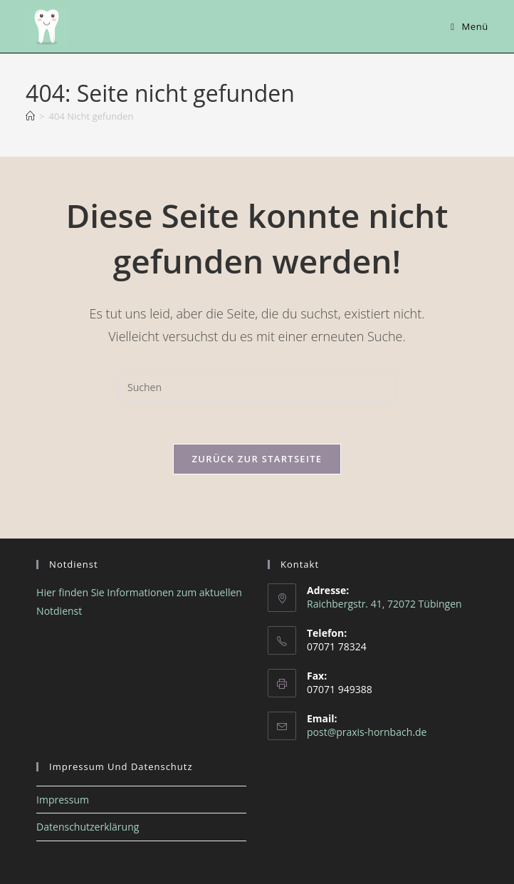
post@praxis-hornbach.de (366, 732)
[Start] (30, 116)
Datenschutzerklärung (87, 826)
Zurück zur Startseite (257, 458)
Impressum (62, 799)
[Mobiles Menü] (469, 26)
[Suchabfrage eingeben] (257, 387)
